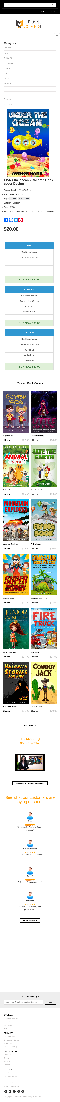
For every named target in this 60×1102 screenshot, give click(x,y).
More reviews (30, 920)
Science (7, 89)
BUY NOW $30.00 (29, 323)
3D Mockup (29, 306)
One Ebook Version (29, 252)
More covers (30, 725)
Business (7, 99)
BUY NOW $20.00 (29, 279)
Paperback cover (29, 312)
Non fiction (8, 104)
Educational (8, 63)
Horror (6, 53)
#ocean (13, 199)
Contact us (8, 1025)
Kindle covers (9, 1043)
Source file (29, 361)
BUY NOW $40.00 (29, 366)
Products (7, 1022)
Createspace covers (11, 1040)
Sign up (52, 12)
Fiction (6, 79)
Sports (6, 94)
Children (6, 440)
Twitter (6, 1058)
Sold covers (8, 1073)
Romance (7, 48)
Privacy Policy (9, 1083)
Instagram (7, 1061)
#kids (20, 199)
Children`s (8, 58)
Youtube (7, 1065)
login (41, 12)
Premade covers (10, 1037)
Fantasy (7, 68)
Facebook (7, 1055)
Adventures (8, 84)
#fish (27, 199)
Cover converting (10, 1047)
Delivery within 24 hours (29, 257)
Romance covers (10, 1076)
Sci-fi (6, 73)
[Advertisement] (30, 960)
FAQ (5, 1080)
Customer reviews (11, 1019)
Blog (5, 1028)
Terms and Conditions (12, 1086)
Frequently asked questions (30, 783)
